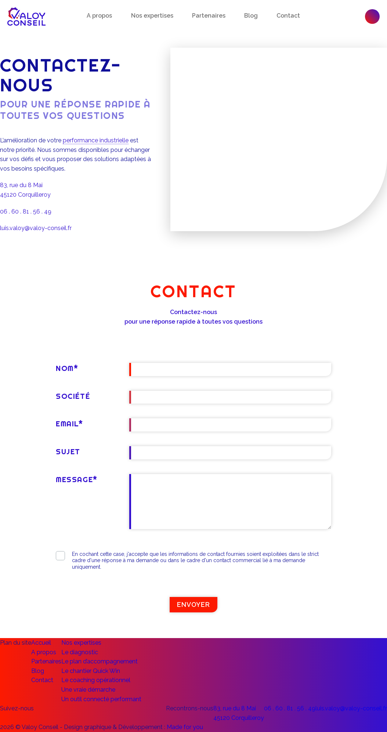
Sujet (68, 451)
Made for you (185, 727)
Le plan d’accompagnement (99, 661)
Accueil (41, 642)
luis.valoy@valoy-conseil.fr (36, 228)
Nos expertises (152, 15)
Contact (288, 15)
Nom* (67, 368)
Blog (251, 15)
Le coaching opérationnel (95, 680)
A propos (99, 15)
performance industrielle (96, 140)
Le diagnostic (79, 652)
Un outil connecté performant (101, 699)
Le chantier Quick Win (90, 670)
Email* (69, 423)
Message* (77, 479)
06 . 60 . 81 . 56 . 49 (25, 211)
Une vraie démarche (88, 689)
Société (73, 396)
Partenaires (208, 15)
